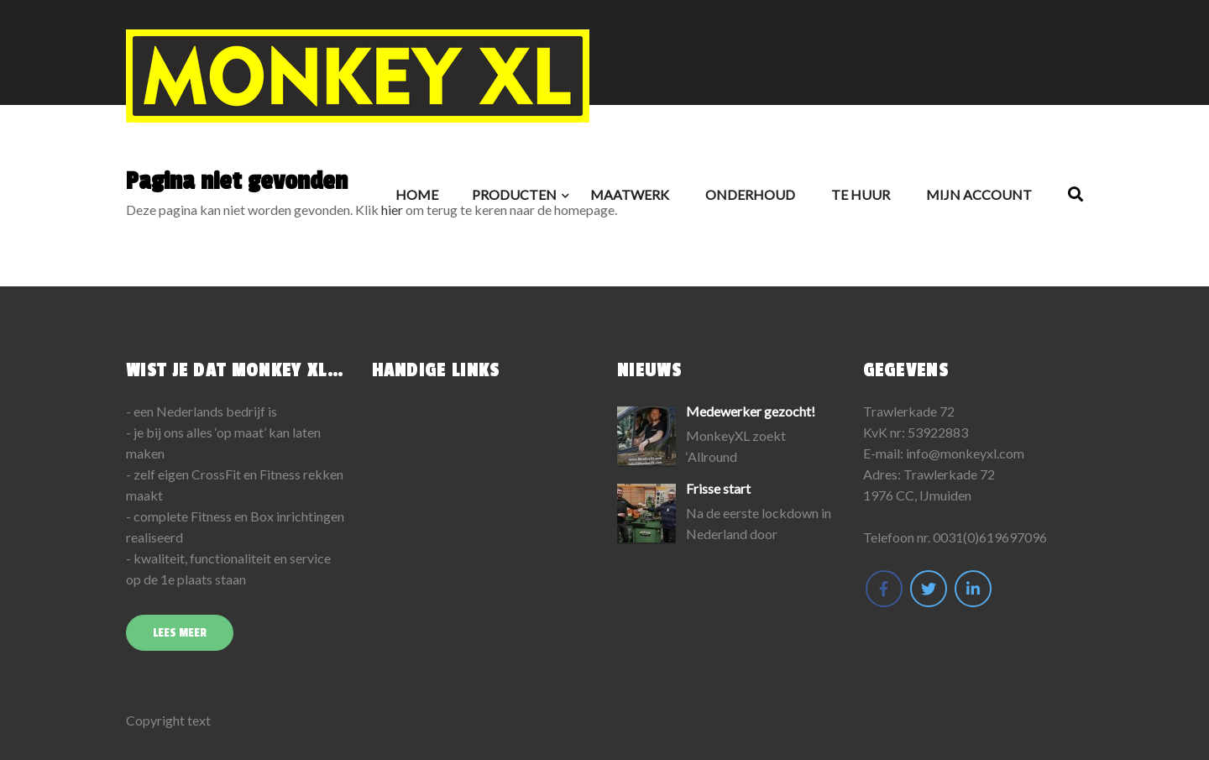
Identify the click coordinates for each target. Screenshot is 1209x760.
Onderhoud (750, 194)
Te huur (860, 194)
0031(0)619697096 (990, 537)
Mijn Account (979, 194)
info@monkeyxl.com (965, 453)
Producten (514, 194)
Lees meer (180, 633)
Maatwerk (629, 194)
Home (416, 194)
